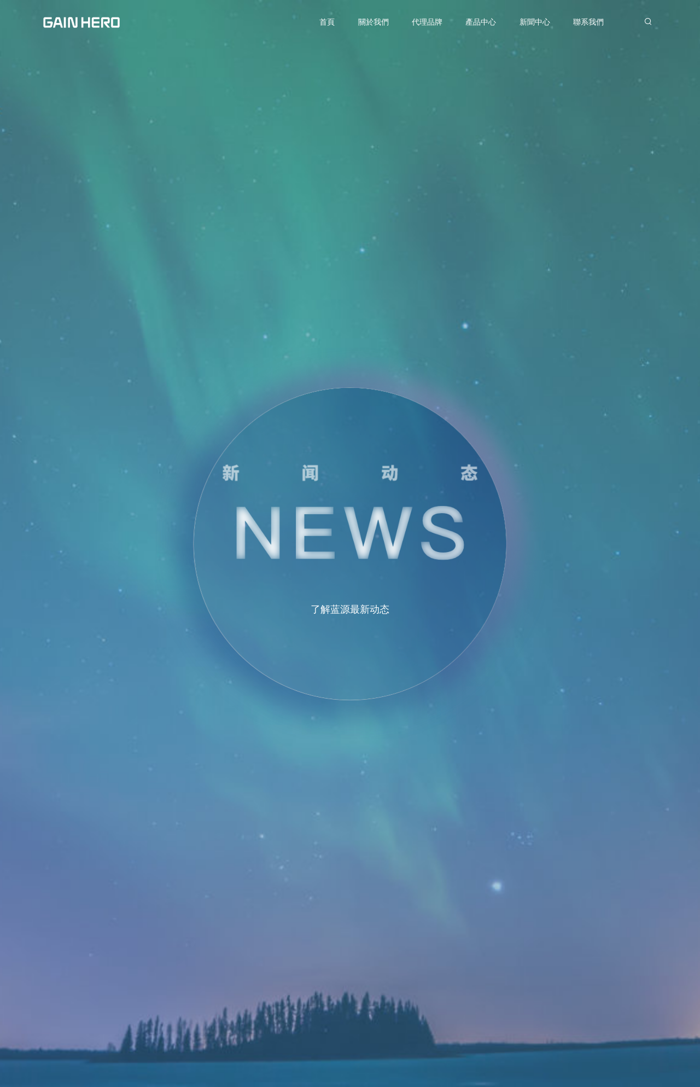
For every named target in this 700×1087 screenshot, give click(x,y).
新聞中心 (535, 22)
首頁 (327, 22)
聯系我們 (588, 22)
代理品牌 (427, 22)
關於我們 (373, 22)
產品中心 (480, 22)
